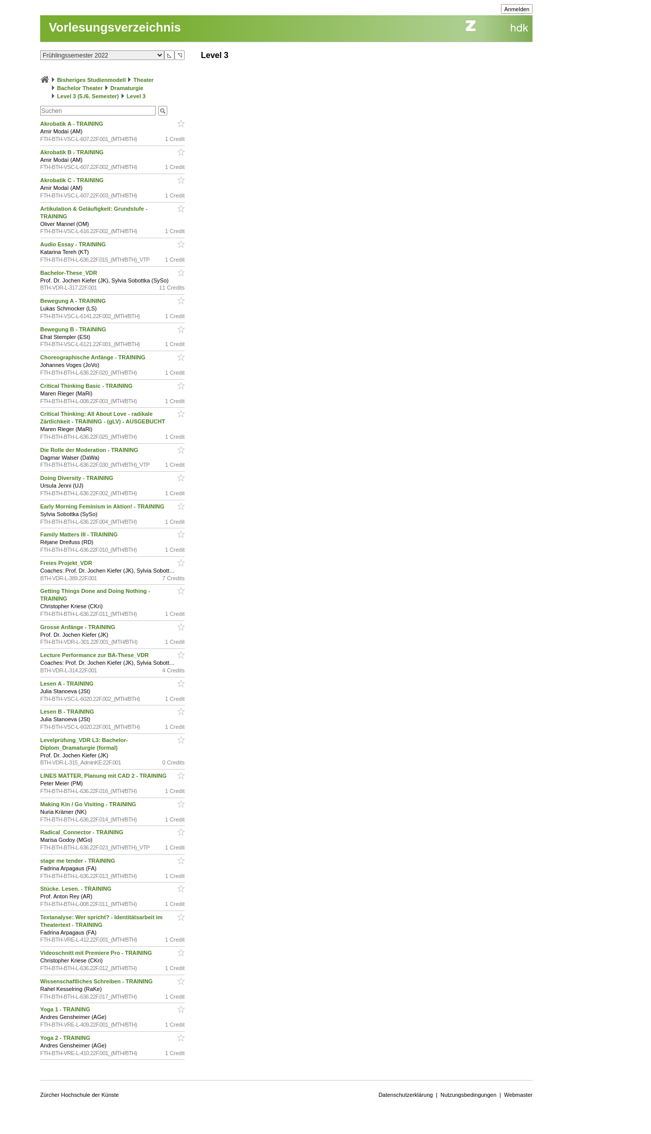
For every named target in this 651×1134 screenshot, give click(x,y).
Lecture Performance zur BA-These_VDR (95, 655)
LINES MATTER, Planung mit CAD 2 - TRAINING (104, 776)
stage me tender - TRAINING (78, 861)
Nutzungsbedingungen (468, 1095)
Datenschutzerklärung (405, 1095)
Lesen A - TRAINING (67, 684)
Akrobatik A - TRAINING (72, 124)
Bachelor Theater (80, 88)
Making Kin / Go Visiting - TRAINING (89, 804)
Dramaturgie (126, 88)
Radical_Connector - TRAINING (82, 832)
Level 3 (136, 96)
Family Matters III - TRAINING (79, 534)
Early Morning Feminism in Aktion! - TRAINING (103, 506)
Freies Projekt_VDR (67, 563)
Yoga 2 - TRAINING (66, 1038)
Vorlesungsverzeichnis (115, 27)
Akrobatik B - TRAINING (72, 152)
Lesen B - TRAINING (68, 711)
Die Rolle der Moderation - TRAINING (90, 450)
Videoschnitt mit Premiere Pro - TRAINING (97, 953)
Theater (143, 80)
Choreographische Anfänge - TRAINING (93, 357)
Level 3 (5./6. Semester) (88, 96)
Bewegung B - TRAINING (74, 329)
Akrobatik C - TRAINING (72, 180)
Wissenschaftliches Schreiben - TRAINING (97, 981)
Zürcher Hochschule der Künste (79, 1095)
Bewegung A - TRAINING (73, 301)
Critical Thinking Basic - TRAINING (87, 386)
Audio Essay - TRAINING (73, 244)
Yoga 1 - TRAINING (66, 1009)
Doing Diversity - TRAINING (77, 478)
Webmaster (518, 1095)
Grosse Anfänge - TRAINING (78, 627)
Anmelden (516, 9)
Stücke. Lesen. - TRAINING (76, 889)
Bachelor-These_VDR (69, 273)
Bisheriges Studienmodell (91, 80)
